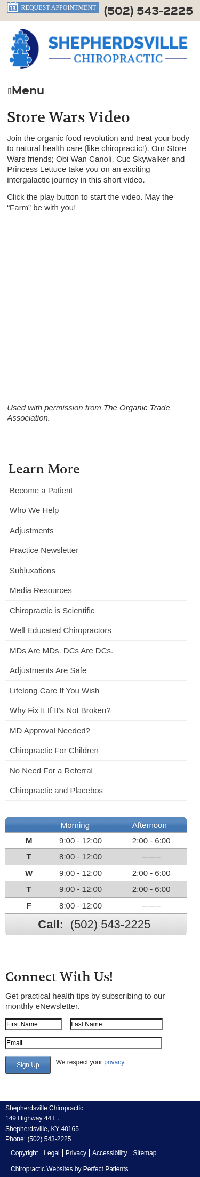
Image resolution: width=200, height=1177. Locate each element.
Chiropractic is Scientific (52, 610)
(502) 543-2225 (148, 10)
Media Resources (41, 590)
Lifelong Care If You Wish (54, 690)
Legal (51, 1153)
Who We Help (34, 510)
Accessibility (109, 1153)
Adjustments (32, 530)
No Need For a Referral (51, 770)
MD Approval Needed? (50, 730)
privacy (114, 1062)
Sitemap (144, 1153)
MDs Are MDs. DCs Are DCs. (61, 650)
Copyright (24, 1153)
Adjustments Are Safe (48, 670)
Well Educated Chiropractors (60, 630)
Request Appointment (52, 7)
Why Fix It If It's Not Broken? (60, 710)
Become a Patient (41, 490)
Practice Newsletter (44, 550)
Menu (26, 89)
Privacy (76, 1153)
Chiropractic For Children (54, 750)
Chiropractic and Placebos (56, 790)
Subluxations (32, 570)
